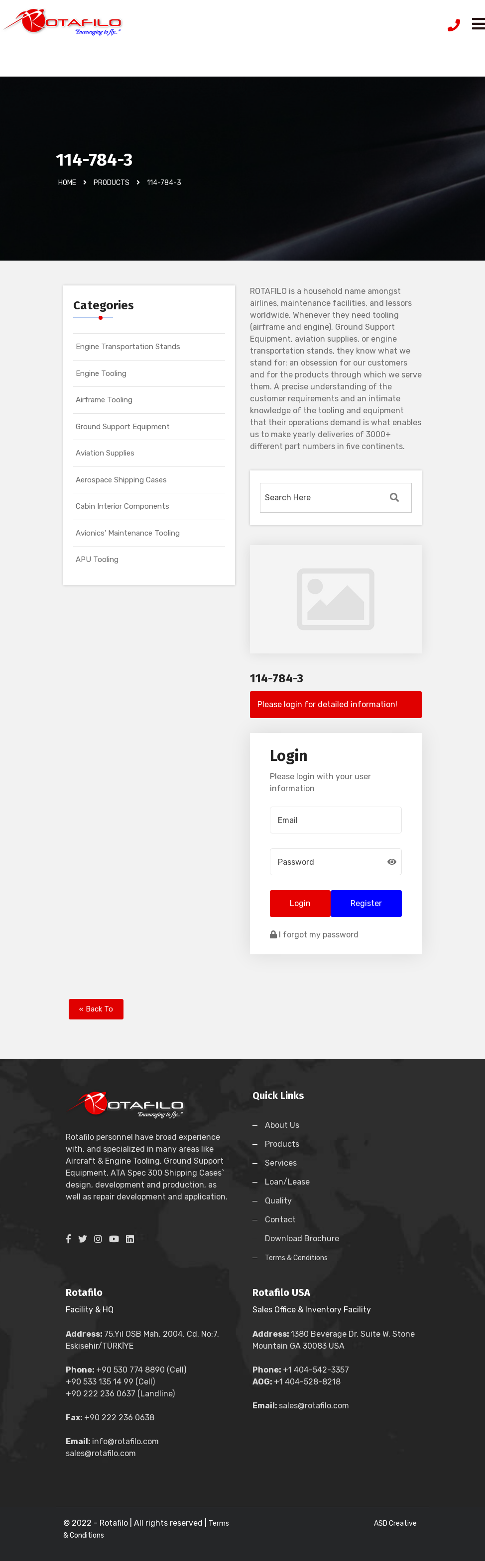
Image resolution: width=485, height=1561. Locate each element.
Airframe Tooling (104, 399)
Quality (278, 1200)
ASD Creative (395, 1523)
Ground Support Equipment (123, 426)
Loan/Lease (287, 1182)
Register (366, 903)
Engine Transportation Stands (128, 346)
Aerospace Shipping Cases (121, 479)
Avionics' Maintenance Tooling (128, 533)
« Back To (96, 1009)
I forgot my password (314, 934)
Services (281, 1163)
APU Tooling (97, 559)
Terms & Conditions (296, 1258)
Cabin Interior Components (122, 506)
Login (300, 903)
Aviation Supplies (105, 453)
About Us (282, 1125)
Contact (280, 1219)
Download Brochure (302, 1238)
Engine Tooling (101, 373)
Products (282, 1144)
